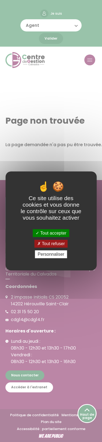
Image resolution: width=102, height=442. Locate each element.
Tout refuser (51, 243)
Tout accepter (51, 233)
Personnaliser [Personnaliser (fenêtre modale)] (51, 254)
